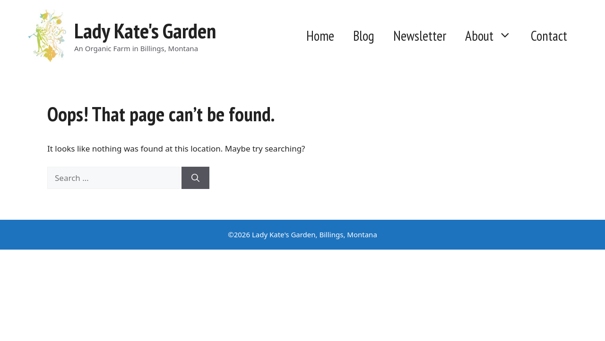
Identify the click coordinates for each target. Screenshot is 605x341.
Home (320, 36)
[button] (507, 36)
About (493, 36)
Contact (549, 36)
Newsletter (419, 36)
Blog (363, 36)
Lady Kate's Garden (145, 30)
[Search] (195, 178)
